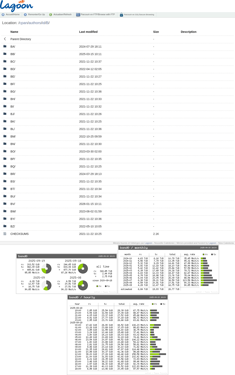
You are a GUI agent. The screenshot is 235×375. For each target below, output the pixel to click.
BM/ (13, 136)
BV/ (13, 204)
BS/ (13, 181)
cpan (23, 23)
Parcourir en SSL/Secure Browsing (138, 14)
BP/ (13, 159)
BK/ (13, 121)
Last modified (88, 31)
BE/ (13, 76)
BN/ (13, 144)
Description (188, 31)
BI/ (12, 106)
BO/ (13, 151)
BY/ (13, 219)
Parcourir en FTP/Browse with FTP (97, 14)
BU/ (13, 196)
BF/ (13, 84)
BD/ (13, 69)
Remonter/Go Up (36, 14)
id (43, 23)
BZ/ (13, 226)
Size (156, 31)
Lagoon (148, 243)
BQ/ (13, 166)
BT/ (13, 189)
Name (14, 31)
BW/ (13, 211)
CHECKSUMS (20, 233)
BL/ (13, 129)
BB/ (13, 54)
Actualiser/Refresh (62, 14)
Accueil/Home (12, 14)
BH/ (13, 99)
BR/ (13, 174)
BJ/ (13, 114)
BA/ (13, 46)
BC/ (13, 61)
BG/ (13, 91)
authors (35, 23)
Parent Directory (21, 39)
